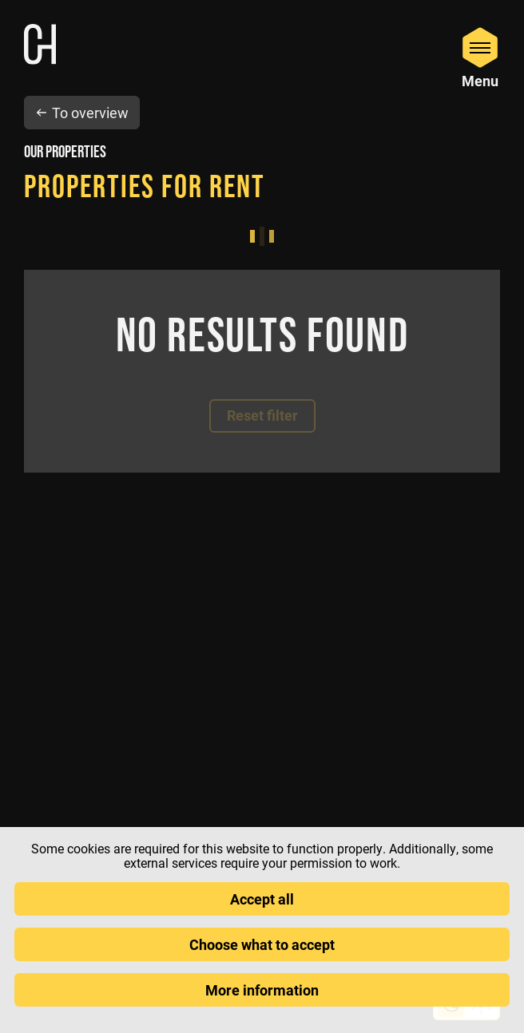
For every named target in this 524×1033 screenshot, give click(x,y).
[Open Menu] (480, 57)
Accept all (262, 898)
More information (262, 989)
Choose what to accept (262, 944)
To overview (82, 112)
